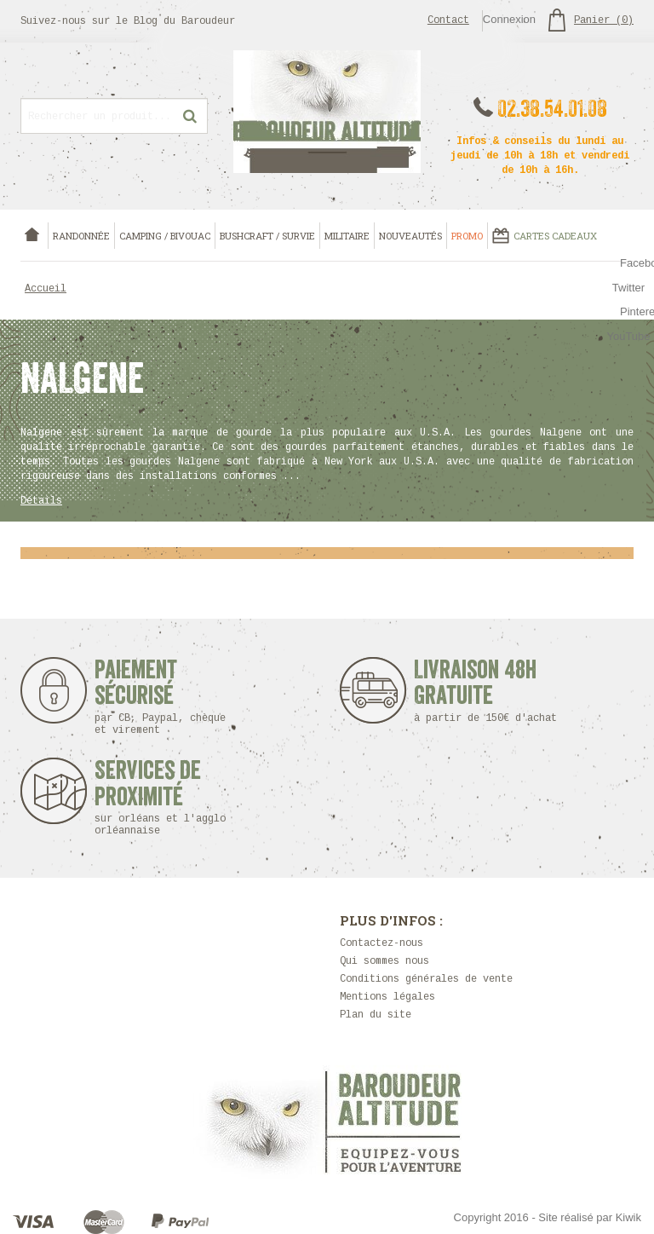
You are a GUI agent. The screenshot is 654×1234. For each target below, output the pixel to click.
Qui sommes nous (384, 961)
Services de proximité (169, 797)
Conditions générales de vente (426, 979)
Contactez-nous (381, 943)
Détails (41, 501)
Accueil (45, 289)
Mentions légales (387, 997)
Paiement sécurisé (161, 696)
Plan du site (375, 1015)
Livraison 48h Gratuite (475, 690)
